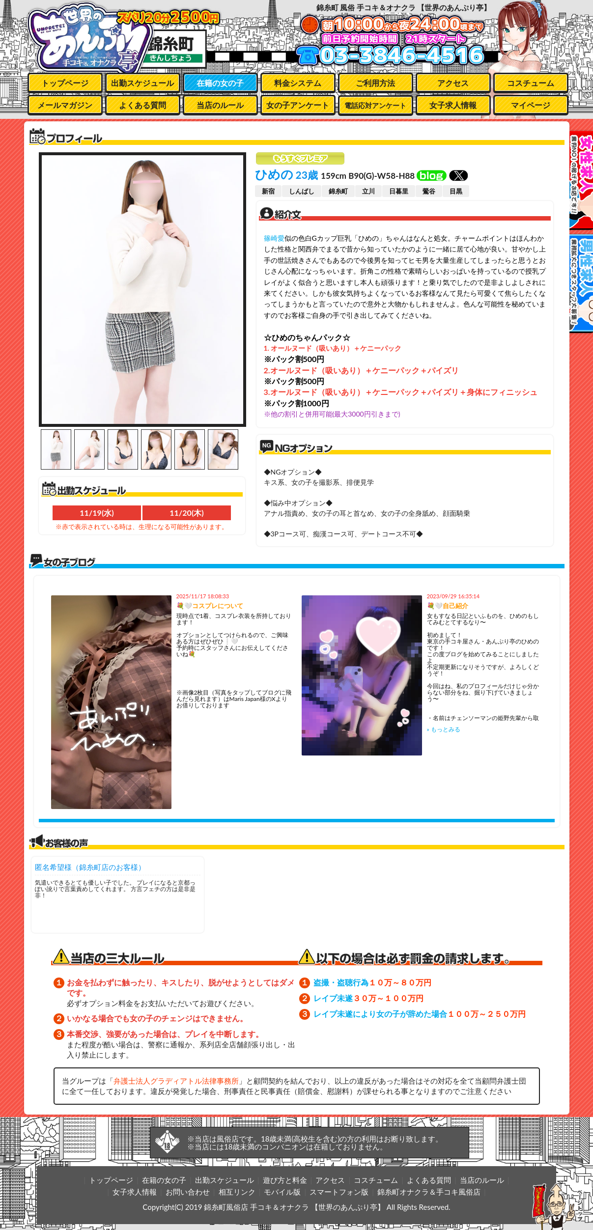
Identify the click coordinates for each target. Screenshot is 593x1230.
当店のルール (220, 105)
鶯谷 (429, 191)
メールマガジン (64, 105)
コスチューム (530, 82)
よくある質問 (142, 105)
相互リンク (237, 1191)
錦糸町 (338, 191)
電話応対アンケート (375, 105)
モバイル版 (282, 1191)
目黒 (456, 191)
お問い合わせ (188, 1191)
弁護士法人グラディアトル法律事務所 (176, 1080)
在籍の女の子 (220, 82)
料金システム (297, 82)
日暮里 (398, 191)
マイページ (530, 105)
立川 (368, 191)
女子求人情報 (453, 105)
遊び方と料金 (285, 1179)
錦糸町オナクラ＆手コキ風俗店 (428, 1191)
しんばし (301, 191)
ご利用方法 (375, 82)
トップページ (64, 82)
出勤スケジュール (142, 82)
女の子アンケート (297, 105)
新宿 (268, 191)
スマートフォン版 (339, 1191)
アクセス (453, 82)
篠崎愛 (274, 238)
